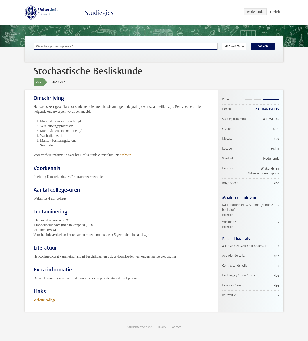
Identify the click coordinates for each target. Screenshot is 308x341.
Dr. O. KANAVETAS (266, 109)
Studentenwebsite (139, 327)
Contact (175, 327)
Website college (45, 300)
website (125, 155)
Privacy (161, 327)
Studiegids (99, 13)
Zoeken (263, 46)
